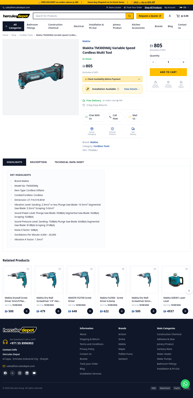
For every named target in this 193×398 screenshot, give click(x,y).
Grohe (121, 339)
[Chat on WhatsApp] (184, 389)
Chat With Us (92, 117)
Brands (159, 26)
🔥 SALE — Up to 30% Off (143, 2)
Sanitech (123, 358)
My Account (169, 7)
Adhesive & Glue (166, 339)
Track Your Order (133, 7)
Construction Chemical (55, 26)
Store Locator (113, 7)
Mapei (121, 349)
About (83, 334)
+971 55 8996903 (21, 343)
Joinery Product (117, 26)
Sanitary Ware (164, 349)
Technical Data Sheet (69, 162)
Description (38, 162)
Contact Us (182, 26)
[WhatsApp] (12, 373)
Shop (14, 35)
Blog (170, 26)
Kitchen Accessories (138, 26)
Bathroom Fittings (32, 26)
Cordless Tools (26, 35)
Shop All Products (153, 7)
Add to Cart (168, 72)
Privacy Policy (87, 349)
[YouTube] (34, 373)
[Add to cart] (27, 311)
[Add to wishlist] (28, 269)
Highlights (14, 162)
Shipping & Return (90, 339)
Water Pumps (164, 358)
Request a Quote (150, 15)
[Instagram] (19, 373)
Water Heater (164, 353)
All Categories (13, 26)
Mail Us (133, 117)
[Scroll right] (189, 290)
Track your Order (89, 363)
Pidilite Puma (125, 353)
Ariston (122, 334)
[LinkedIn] (27, 373)
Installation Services (90, 373)
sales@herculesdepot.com (16, 7)
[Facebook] (5, 373)
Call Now (113, 117)
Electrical (79, 26)
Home (5, 35)
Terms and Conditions (91, 344)
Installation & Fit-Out (96, 26)
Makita (86, 41)
